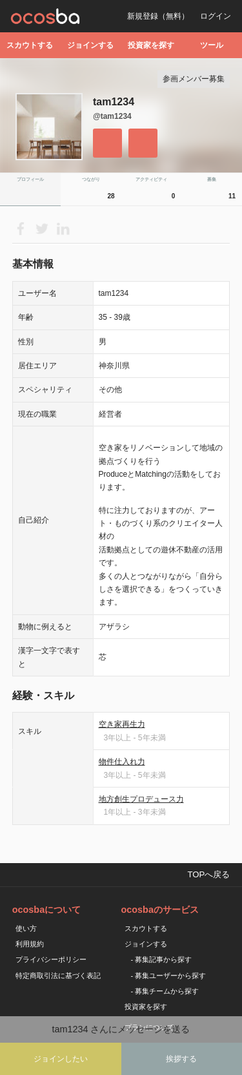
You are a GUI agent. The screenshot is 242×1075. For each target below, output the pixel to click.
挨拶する (181, 1058)
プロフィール (30, 179)
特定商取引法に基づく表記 (58, 975)
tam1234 (113, 101)
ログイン (215, 16)
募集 (223, 191)
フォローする (107, 143)
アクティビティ (157, 191)
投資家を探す (151, 45)
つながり (100, 191)
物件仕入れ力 (122, 761)
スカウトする (29, 45)
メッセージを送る (142, 143)
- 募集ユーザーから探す (169, 975)
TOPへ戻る (208, 874)
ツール (211, 45)
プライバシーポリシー (50, 959)
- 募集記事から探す (161, 959)
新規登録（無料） (158, 16)
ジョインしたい (61, 1058)
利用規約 (29, 944)
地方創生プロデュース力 (141, 799)
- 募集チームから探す (165, 991)
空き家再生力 (122, 724)
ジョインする (90, 45)
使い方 (26, 928)
